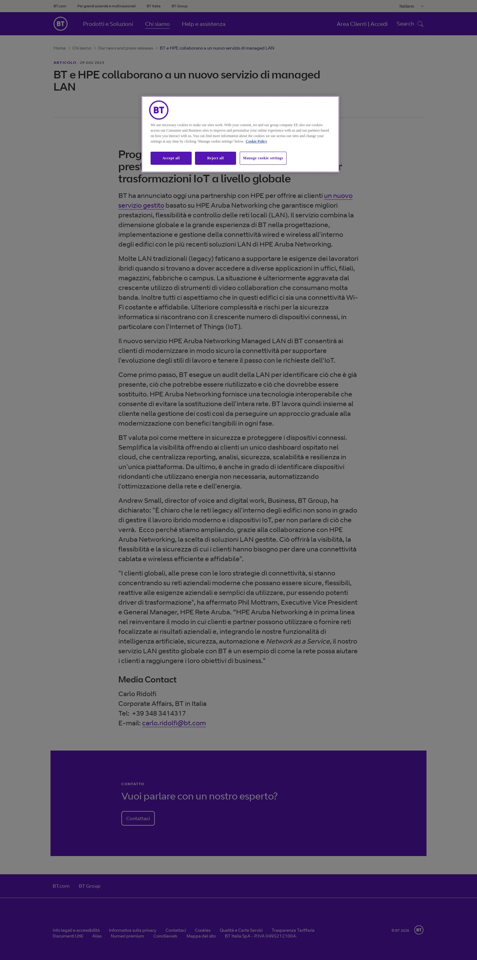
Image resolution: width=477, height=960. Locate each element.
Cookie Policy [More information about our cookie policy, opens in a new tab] (256, 141)
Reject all (215, 158)
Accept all (171, 158)
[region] (240, 134)
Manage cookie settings (263, 158)
